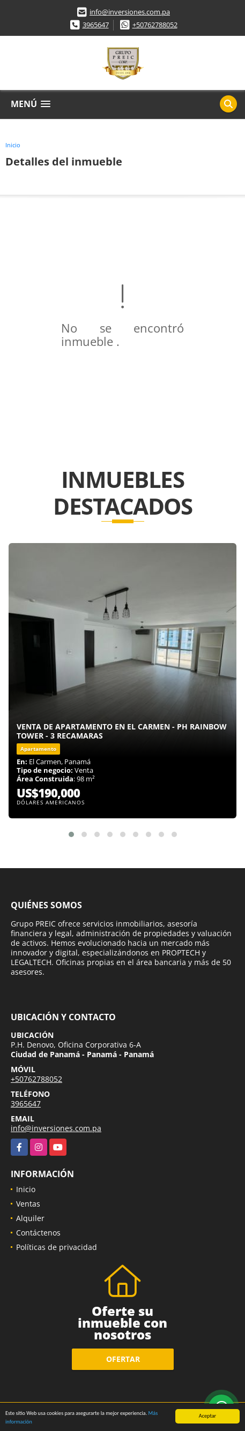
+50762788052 (154, 24)
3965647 (96, 24)
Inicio (12, 145)
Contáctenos (38, 1232)
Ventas (28, 1204)
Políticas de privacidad (56, 1247)
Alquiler (30, 1218)
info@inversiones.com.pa (130, 12)
